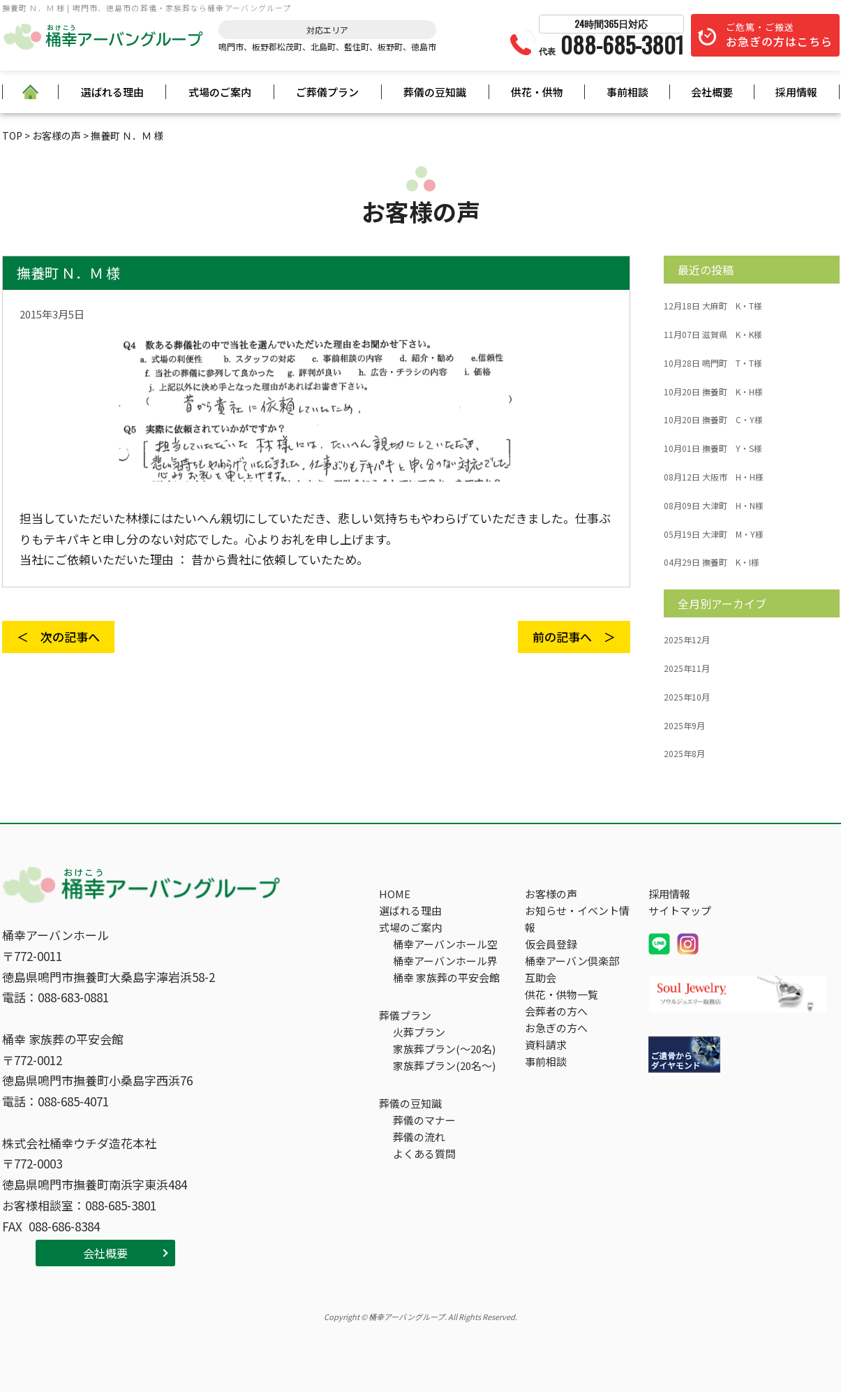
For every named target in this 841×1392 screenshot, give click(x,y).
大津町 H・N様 (714, 505)
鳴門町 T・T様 (713, 363)
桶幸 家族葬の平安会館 (446, 977)
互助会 (540, 977)
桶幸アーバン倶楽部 (572, 960)
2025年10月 (687, 697)
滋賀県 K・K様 (713, 334)
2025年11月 (687, 668)
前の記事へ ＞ (574, 636)
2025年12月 (687, 639)
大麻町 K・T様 (713, 306)
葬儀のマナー (424, 1120)
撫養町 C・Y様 (713, 419)
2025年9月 (684, 725)
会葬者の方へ (556, 1011)
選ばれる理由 (112, 92)
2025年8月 (684, 753)
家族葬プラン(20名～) (444, 1065)
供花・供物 (537, 92)
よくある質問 (424, 1153)
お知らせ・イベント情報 (577, 919)
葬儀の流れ (419, 1136)
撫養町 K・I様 (711, 562)
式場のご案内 (219, 92)
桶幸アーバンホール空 (445, 944)
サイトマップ (679, 910)
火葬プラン (419, 1032)
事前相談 (627, 92)
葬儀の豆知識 (434, 92)
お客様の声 (551, 893)
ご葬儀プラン (327, 92)
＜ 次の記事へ (58, 636)
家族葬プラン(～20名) (444, 1048)
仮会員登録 (551, 944)
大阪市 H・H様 (714, 477)
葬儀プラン (405, 1015)
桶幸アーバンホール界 (445, 960)
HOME (394, 893)
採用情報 (796, 92)
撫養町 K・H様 (713, 391)
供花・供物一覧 (561, 994)
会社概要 (712, 92)
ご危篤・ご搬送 (779, 35)
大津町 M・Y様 (714, 534)
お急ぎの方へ (556, 1027)
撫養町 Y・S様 (713, 448)
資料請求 (546, 1044)
